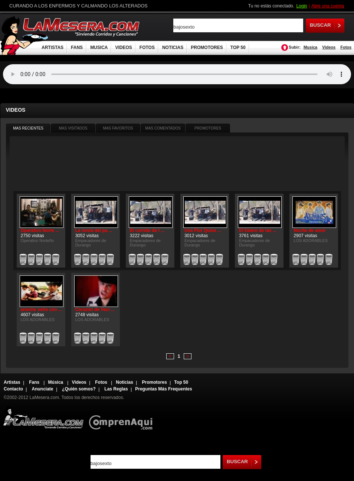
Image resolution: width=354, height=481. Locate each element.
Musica (310, 47)
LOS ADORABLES (311, 240)
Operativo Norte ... (40, 230)
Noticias (124, 382)
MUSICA (99, 47)
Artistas (12, 382)
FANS (77, 47)
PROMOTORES (207, 47)
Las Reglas (116, 389)
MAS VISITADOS (73, 128)
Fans (34, 382)
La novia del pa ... (93, 230)
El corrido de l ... (147, 230)
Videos (328, 47)
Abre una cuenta (327, 6)
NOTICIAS (172, 47)
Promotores (154, 382)
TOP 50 (238, 47)
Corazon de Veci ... (95, 309)
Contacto (13, 389)
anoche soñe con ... (41, 309)
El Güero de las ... (257, 230)
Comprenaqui (122, 417)
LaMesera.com (82, 27)
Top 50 (181, 382)
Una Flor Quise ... (202, 230)
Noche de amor (310, 230)
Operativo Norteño (37, 240)
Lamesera (43, 417)
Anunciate (42, 389)
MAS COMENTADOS (162, 128)
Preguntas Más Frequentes (163, 389)
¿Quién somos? (79, 389)
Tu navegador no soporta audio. (177, 74)
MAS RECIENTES (28, 128)
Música (56, 382)
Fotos (345, 47)
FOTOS (147, 47)
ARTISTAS (52, 47)
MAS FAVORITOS (118, 128)
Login (301, 6)
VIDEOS (123, 47)
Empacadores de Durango (90, 242)
